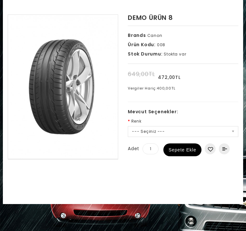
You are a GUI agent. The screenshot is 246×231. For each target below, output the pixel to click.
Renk (136, 121)
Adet (133, 148)
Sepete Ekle (182, 149)
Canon (154, 35)
